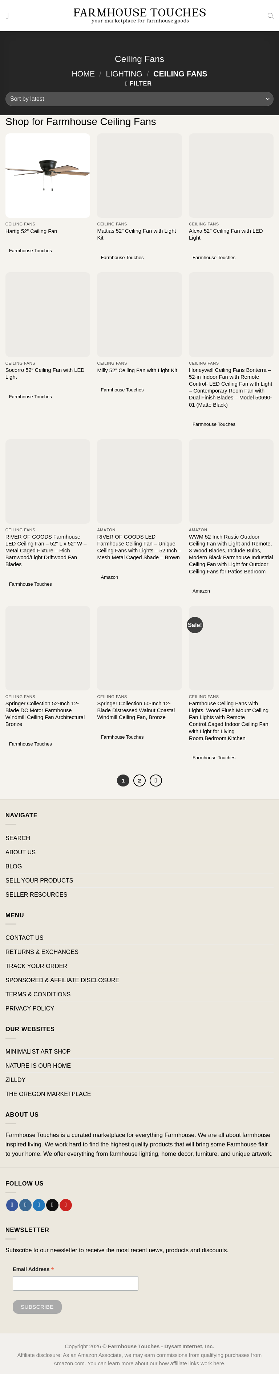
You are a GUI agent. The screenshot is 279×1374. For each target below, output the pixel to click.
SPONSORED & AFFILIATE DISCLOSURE (62, 980)
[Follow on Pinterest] (66, 1205)
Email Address (33, 1270)
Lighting (124, 74)
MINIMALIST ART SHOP (38, 1051)
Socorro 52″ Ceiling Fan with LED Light (45, 373)
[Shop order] (139, 99)
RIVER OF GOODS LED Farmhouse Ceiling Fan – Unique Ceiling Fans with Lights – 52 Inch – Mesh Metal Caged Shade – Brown (139, 547)
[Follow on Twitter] (39, 1205)
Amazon (109, 577)
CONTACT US (24, 937)
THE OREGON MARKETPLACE (48, 1094)
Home (83, 74)
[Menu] (10, 16)
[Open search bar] (271, 15)
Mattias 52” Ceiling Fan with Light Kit (136, 234)
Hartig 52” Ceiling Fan (31, 231)
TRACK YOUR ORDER (36, 966)
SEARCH (17, 838)
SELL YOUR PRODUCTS (39, 880)
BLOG (13, 866)
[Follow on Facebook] (12, 1205)
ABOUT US (20, 852)
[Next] (156, 781)
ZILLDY (15, 1080)
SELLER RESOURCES (36, 895)
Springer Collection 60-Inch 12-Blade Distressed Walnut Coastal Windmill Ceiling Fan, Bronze (136, 710)
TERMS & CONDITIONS (37, 994)
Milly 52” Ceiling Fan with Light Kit (137, 370)
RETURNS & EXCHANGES (41, 951)
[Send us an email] (52, 1205)
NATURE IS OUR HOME (38, 1066)
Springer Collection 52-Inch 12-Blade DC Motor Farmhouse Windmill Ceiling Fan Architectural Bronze (45, 714)
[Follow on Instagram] (25, 1205)
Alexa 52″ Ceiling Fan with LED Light (226, 234)
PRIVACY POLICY (29, 1008)
